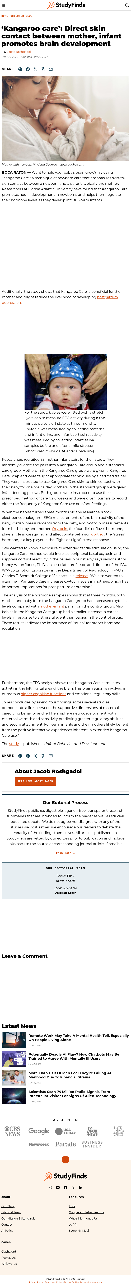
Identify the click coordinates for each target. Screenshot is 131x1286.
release (82, 576)
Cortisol (97, 534)
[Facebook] (65, 1187)
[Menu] (4, 5)
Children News (21, 16)
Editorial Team (11, 1212)
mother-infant (52, 606)
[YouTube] (58, 1187)
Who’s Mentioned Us (83, 1218)
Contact (6, 1224)
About (6, 1197)
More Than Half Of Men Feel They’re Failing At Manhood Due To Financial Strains (70, 1075)
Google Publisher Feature (86, 1212)
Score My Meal (79, 1230)
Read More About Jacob (35, 781)
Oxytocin (59, 529)
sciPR (73, 1224)
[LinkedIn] (81, 1187)
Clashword (8, 1251)
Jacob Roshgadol (19, 51)
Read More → (65, 853)
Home (4, 16)
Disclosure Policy (53, 1282)
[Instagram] (50, 1187)
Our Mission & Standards (18, 1218)
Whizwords (9, 1263)
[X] (73, 1187)
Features (76, 1197)
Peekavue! (8, 1257)
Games (6, 1242)
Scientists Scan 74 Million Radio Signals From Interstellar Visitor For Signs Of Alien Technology (72, 1094)
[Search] (127, 5)
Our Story (8, 1206)
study (14, 744)
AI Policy (7, 1230)
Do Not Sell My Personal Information (83, 1282)
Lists (72, 1206)
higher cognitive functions (43, 694)
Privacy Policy (36, 1282)
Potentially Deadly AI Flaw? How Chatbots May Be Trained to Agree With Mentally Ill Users (74, 1056)
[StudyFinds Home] (66, 5)
